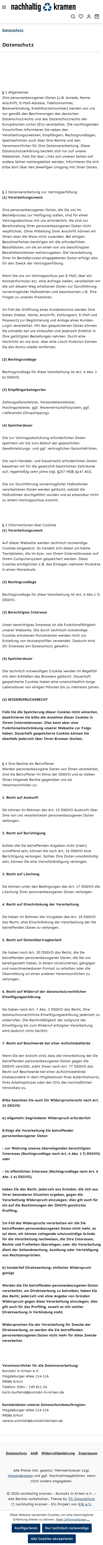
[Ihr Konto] (89, 16)
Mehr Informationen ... (73, 1519)
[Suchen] (73, 16)
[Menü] (4, 7)
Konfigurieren (26, 1528)
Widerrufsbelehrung (58, 1453)
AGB (34, 1453)
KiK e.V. (85, 1504)
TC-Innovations (81, 1499)
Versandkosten (20, 1476)
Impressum (87, 1453)
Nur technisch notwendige (67, 1528)
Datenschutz (16, 1453)
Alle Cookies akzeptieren (52, 1539)
